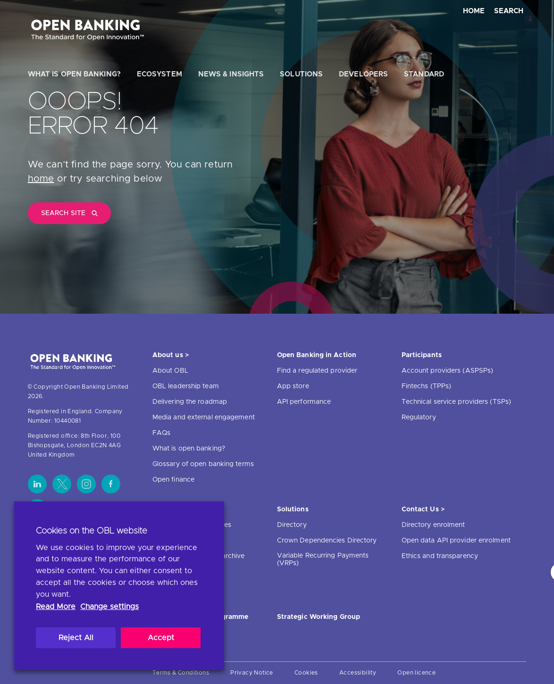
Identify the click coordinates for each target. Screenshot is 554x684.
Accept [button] (161, 638)
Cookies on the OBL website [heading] (91, 531)
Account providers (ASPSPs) (448, 370)
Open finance (173, 479)
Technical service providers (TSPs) (456, 402)
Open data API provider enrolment (456, 540)
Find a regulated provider (317, 370)
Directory (292, 525)
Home (474, 11)
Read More (56, 606)
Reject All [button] (76, 638)
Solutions (301, 74)
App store (293, 386)
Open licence (416, 673)
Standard (424, 74)
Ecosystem (159, 74)
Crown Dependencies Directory (327, 540)
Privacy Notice (251, 673)
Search (508, 11)
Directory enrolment (433, 525)
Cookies (306, 673)
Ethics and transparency (440, 556)
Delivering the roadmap (189, 402)
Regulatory (419, 417)
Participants (422, 355)
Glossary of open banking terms (203, 464)
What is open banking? (74, 74)
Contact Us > (423, 509)
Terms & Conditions (180, 673)
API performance (304, 402)
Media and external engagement (203, 417)
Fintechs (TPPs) (427, 386)
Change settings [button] (109, 606)
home (41, 179)
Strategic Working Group (318, 617)
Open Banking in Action (316, 355)
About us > (170, 355)
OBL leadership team (185, 386)
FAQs (161, 433)
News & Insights (231, 74)
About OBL (170, 370)
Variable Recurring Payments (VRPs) (323, 559)
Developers (363, 74)
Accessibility (357, 673)
